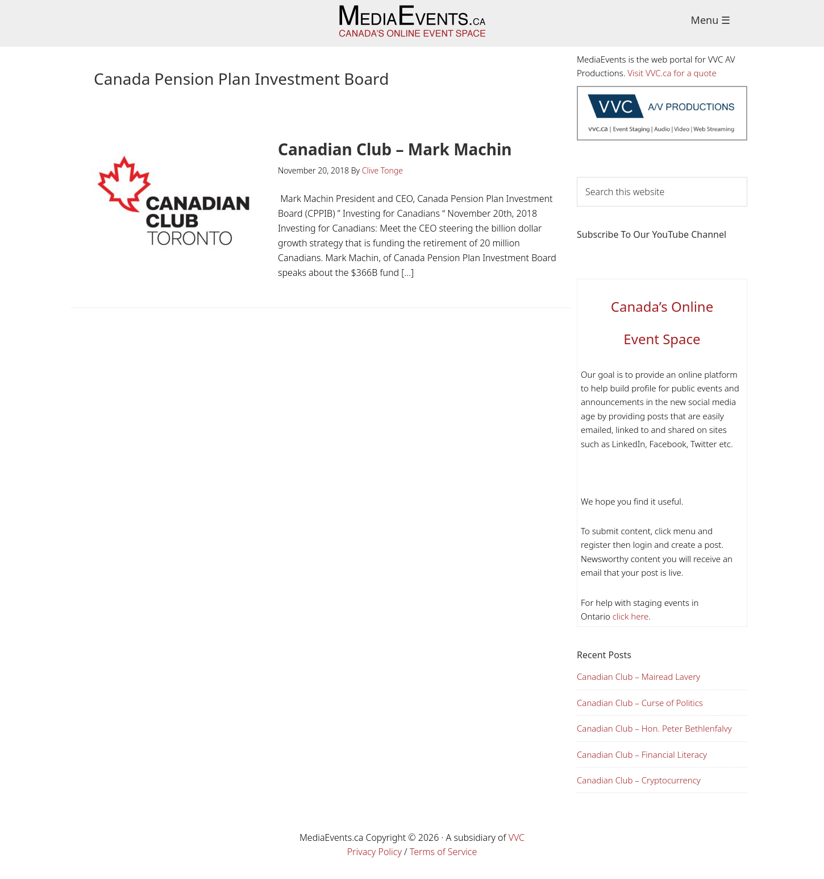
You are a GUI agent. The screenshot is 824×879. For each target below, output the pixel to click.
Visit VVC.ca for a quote (671, 73)
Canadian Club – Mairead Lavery (638, 676)
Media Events (412, 23)
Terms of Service (443, 851)
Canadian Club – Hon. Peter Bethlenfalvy (654, 728)
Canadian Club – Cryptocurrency (639, 780)
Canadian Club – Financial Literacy (642, 754)
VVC (517, 837)
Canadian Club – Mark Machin (395, 149)
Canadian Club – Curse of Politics (640, 702)
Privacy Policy (374, 851)
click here (629, 616)
